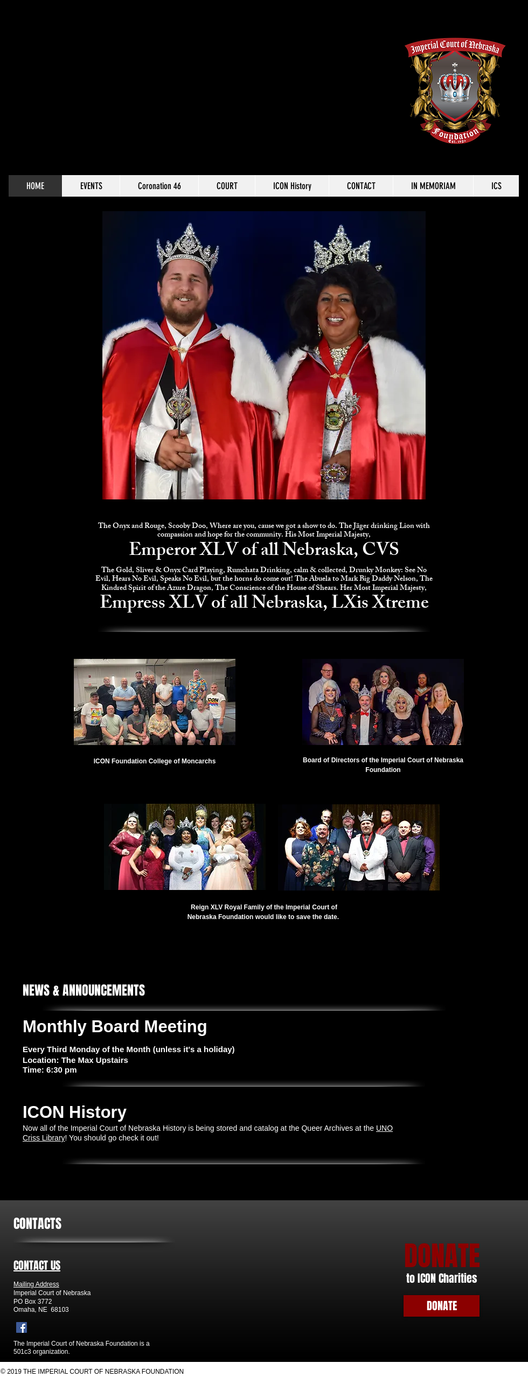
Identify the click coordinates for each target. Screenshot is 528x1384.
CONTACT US (36, 1265)
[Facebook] (21, 1327)
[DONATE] (442, 1306)
